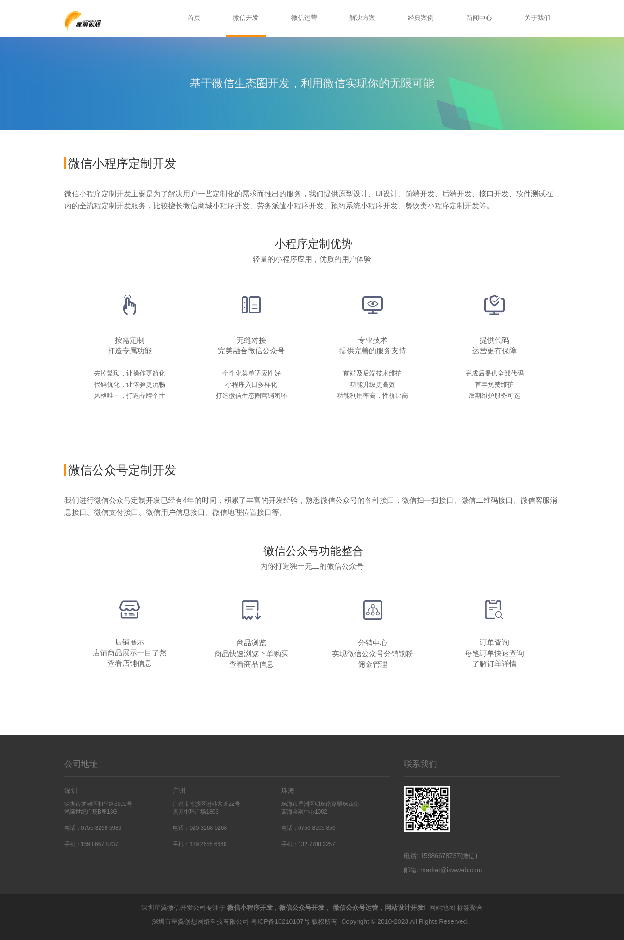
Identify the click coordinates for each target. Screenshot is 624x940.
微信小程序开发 (250, 907)
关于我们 (537, 17)
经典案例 (421, 17)
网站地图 (442, 907)
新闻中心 (479, 17)
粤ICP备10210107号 (280, 921)
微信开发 (246, 17)
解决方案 (362, 17)
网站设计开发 (404, 907)
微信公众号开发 (301, 907)
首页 (193, 17)
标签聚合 (470, 907)
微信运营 (304, 17)
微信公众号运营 (355, 907)
